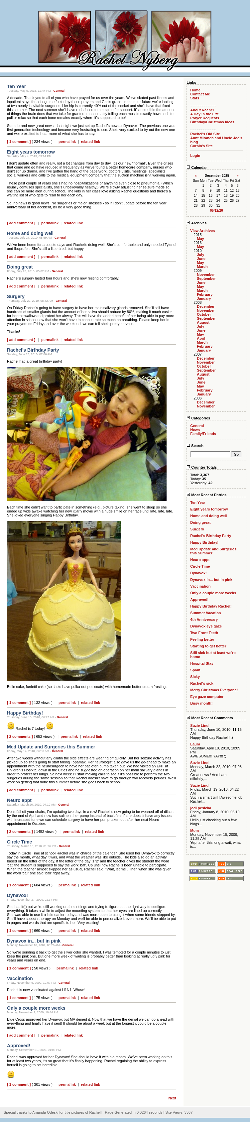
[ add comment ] (21, 223)
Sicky (195, 677)
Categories (198, 418)
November (206, 275)
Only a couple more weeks (213, 593)
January (204, 298)
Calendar (197, 167)
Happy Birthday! (204, 542)
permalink (67, 142)
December (205, 306)
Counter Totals (202, 467)
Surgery (197, 529)
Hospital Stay (201, 663)
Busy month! (201, 703)
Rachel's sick (201, 683)
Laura (195, 744)
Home (195, 90)
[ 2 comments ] (20, 736)
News (195, 430)
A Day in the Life (204, 114)
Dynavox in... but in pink (211, 580)
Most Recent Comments (210, 718)
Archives (196, 223)
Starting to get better (208, 646)
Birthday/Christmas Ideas (212, 122)
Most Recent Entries (206, 495)
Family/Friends (203, 434)
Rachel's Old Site (205, 134)
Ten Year (197, 503)
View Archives (202, 231)
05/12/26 (216, 210)
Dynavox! (198, 573)
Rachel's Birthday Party (210, 536)
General (59, 90)
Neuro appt (199, 560)
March (202, 267)
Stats (194, 98)
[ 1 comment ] (19, 142)
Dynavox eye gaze (206, 626)
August (203, 322)
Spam (195, 670)
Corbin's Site (201, 146)
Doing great (200, 522)
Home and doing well (208, 516)
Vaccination (200, 586)
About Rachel (202, 110)
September (206, 278)
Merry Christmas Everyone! (214, 690)
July (200, 255)
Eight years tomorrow (209, 509)
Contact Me (200, 94)
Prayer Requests (204, 118)
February (204, 294)
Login (195, 156)
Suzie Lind (199, 726)
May (200, 239)
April (201, 338)
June (201, 259)
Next (172, 1098)
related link (90, 142)
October (204, 314)
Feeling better (202, 639)
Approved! (199, 600)
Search (195, 446)
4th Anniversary (204, 619)
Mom (194, 831)
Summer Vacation (205, 613)
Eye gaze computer (206, 697)
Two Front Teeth (204, 633)
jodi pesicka (200, 808)
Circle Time (200, 566)
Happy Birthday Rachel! (210, 606)
